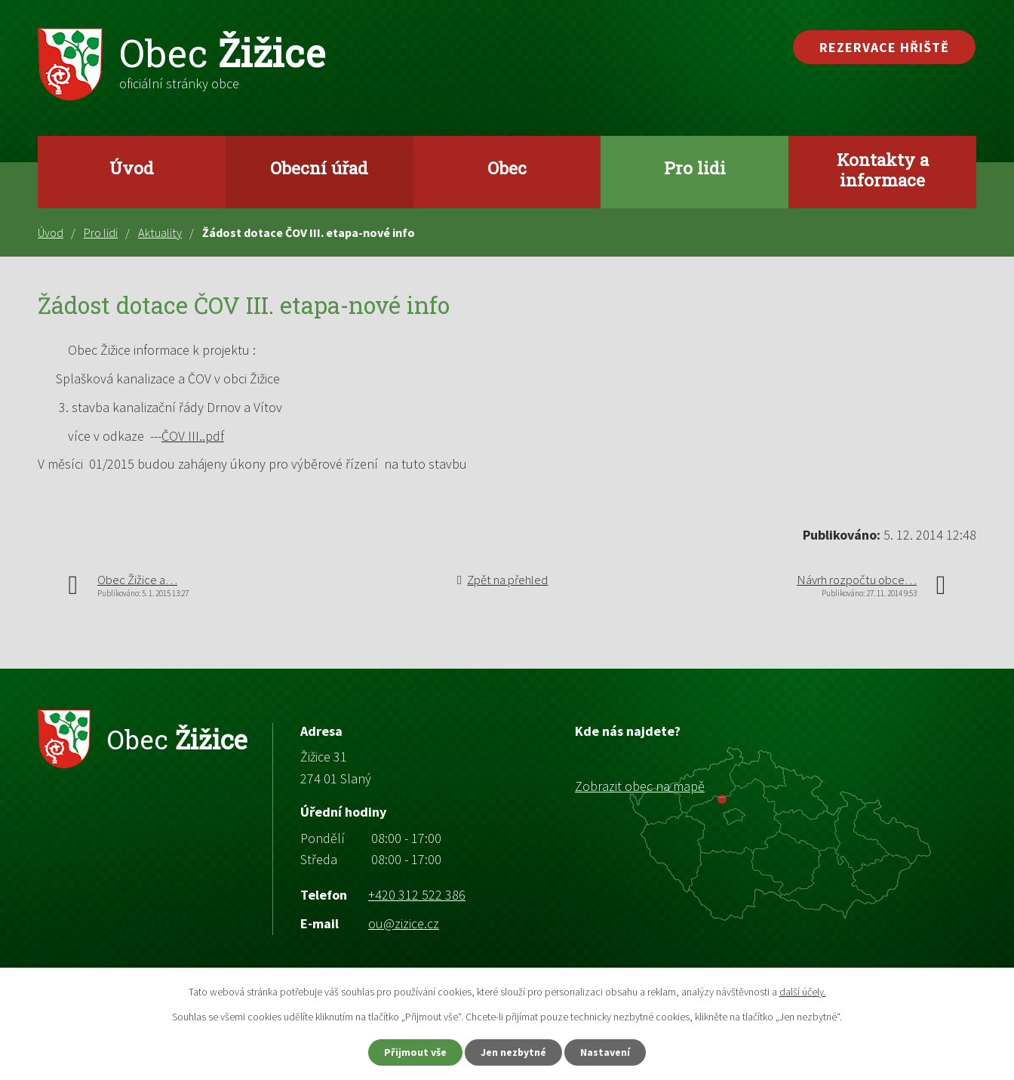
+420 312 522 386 (417, 894)
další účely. (802, 991)
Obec (507, 167)
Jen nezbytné (514, 1052)
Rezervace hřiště (884, 47)
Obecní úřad (319, 167)
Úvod (131, 167)
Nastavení (606, 1052)
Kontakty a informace (883, 169)
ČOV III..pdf (192, 436)
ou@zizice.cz (403, 923)
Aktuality (160, 232)
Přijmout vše (415, 1052)
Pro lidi (695, 167)
